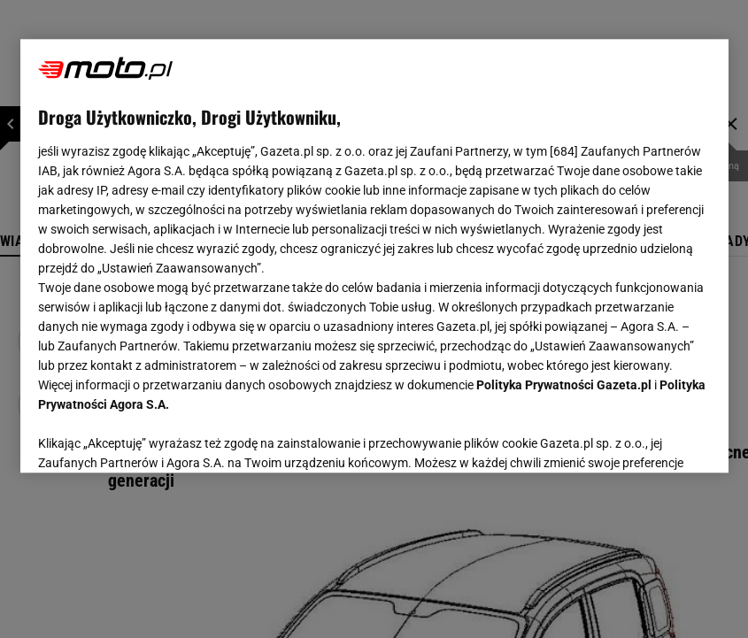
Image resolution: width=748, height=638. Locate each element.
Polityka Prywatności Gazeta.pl (564, 385)
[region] (374, 256)
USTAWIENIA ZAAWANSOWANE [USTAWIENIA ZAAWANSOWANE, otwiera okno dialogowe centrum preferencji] (153, 437)
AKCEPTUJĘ (650, 438)
